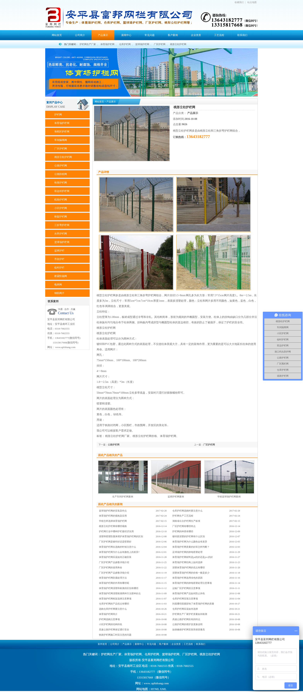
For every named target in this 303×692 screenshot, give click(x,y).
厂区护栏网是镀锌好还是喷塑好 (115, 541)
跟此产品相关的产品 (110, 455)
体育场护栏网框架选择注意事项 (115, 598)
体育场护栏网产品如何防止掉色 (188, 593)
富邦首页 (102, 644)
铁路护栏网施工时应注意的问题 (115, 634)
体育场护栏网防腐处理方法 (113, 577)
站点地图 (252, 2)
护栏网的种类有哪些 (182, 531)
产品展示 (103, 35)
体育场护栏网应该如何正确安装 (115, 557)
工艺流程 (219, 35)
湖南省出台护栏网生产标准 (186, 521)
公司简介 (80, 35)
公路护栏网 (113, 444)
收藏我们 (239, 2)
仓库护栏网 (125, 44)
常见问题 (150, 35)
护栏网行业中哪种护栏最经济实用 (116, 531)
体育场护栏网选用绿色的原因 (187, 577)
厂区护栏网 (159, 44)
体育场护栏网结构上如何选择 (187, 562)
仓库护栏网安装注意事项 (185, 598)
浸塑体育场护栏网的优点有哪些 (188, 567)
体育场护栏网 (107, 44)
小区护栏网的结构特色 (110, 624)
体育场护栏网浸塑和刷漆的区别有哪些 (118, 588)
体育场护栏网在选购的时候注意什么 (117, 547)
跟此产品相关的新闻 (110, 504)
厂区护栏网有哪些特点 (184, 526)
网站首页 (57, 35)
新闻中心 (126, 35)
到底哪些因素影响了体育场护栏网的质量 (193, 603)
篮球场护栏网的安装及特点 (113, 510)
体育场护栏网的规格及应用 (113, 515)
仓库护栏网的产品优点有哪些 (114, 603)
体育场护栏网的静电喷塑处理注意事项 (192, 583)
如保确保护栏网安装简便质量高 (188, 629)
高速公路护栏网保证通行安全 (114, 629)
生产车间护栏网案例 (122, 496)
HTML (155, 689)
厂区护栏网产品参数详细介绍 (114, 562)
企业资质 (196, 35)
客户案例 (173, 35)
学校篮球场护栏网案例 (229, 496)
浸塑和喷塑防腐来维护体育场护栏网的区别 (121, 536)
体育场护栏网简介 (108, 614)
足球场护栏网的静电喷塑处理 (187, 552)
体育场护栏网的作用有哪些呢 (114, 583)
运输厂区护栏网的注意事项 (186, 588)
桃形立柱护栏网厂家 (117, 436)
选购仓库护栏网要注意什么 (113, 609)
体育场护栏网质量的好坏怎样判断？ (190, 547)
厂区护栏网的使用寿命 (110, 567)
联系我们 (242, 35)
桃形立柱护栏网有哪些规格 (113, 526)
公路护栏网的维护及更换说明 (187, 624)
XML (163, 689)
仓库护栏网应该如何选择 (185, 609)
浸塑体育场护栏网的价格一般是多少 (190, 572)
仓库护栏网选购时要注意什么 (187, 510)
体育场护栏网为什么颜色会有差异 (189, 541)
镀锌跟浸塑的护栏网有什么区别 (188, 536)
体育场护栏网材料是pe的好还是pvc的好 (192, 557)
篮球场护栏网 (142, 44)
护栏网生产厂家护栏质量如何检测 (189, 614)
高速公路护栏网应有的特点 (186, 619)
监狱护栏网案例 (176, 496)
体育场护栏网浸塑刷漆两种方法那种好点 (120, 593)
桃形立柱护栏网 (178, 44)
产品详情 (103, 172)
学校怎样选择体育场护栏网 (113, 521)
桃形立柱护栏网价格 (145, 436)
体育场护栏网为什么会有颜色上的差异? (119, 552)
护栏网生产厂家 (88, 44)
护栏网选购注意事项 (109, 619)
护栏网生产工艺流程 (182, 515)
